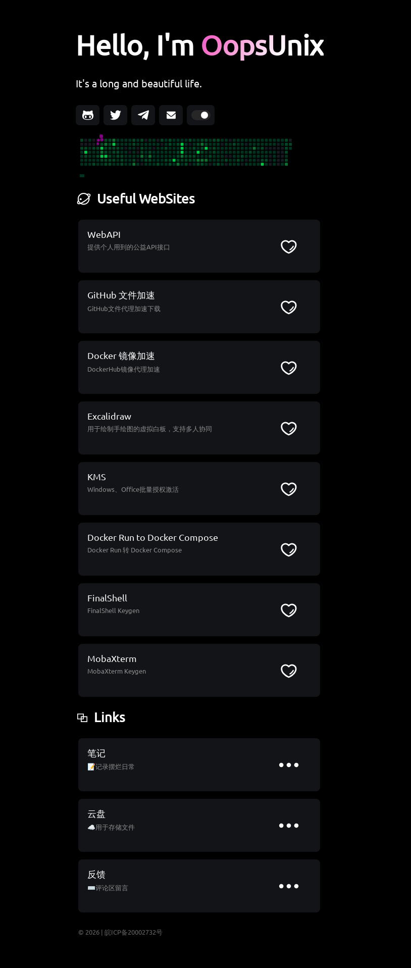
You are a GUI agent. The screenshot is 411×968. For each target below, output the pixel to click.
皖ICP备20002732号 (134, 932)
